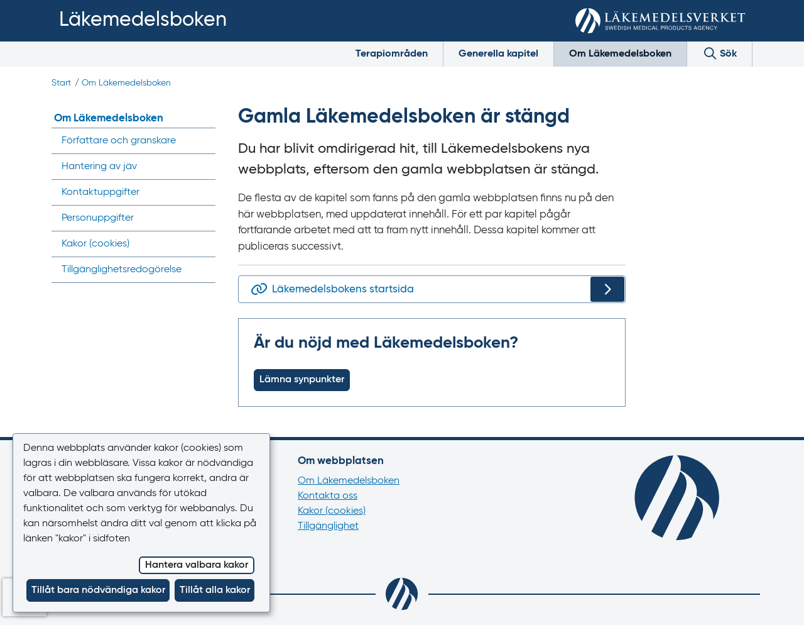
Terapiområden (392, 54)
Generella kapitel (498, 54)
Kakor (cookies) (332, 511)
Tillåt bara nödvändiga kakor (98, 590)
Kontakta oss (327, 496)
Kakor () (95, 244)
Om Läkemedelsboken (620, 54)
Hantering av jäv (99, 167)
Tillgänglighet (328, 526)
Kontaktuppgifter (100, 192)
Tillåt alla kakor (215, 590)
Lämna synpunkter (301, 380)
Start (61, 83)
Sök (719, 53)
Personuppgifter (98, 218)
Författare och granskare (119, 141)
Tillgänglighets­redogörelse (122, 270)
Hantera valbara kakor (196, 565)
